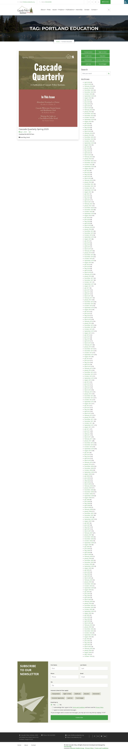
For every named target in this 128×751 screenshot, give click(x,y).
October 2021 (88, 188)
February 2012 (88, 415)
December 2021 (89, 184)
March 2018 (87, 272)
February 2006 (88, 556)
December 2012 (89, 396)
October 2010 (88, 446)
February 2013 (88, 392)
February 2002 (88, 648)
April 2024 (87, 129)
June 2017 (87, 290)
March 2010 (87, 460)
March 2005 (87, 578)
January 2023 (88, 158)
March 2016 (87, 319)
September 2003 (89, 611)
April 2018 (87, 270)
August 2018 (88, 262)
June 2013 (87, 384)
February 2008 (88, 509)
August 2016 (88, 309)
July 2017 (87, 288)
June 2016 (87, 313)
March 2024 (87, 131)
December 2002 (89, 629)
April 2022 (87, 176)
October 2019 (88, 235)
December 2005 (89, 560)
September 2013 (89, 378)
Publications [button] (70, 9)
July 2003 (87, 615)
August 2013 (88, 380)
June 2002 (87, 640)
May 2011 (87, 433)
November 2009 (89, 468)
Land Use (88, 64)
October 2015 (88, 329)
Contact (33, 745)
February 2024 (88, 133)
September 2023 (89, 143)
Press (48, 9)
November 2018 (89, 256)
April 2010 (87, 458)
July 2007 (87, 523)
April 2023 (87, 153)
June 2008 (87, 501)
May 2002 (87, 642)
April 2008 (87, 505)
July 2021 (87, 194)
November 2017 (89, 280)
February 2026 (88, 86)
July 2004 (87, 591)
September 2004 (89, 588)
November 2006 (89, 539)
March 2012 (87, 413)
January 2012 (88, 417)
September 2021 (89, 190)
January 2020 (88, 229)
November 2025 (89, 92)
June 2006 (87, 548)
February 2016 (88, 321)
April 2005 (87, 576)
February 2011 (88, 439)
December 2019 (89, 231)
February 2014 (88, 368)
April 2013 (87, 388)
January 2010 (88, 464)
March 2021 (87, 202)
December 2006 (89, 537)
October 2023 (88, 141)
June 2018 (87, 266)
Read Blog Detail (24, 137)
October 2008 (88, 493)
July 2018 (87, 264)
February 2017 (88, 298)
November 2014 (89, 350)
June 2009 (87, 478)
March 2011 (87, 437)
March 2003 (87, 623)
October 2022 (88, 164)
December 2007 (89, 513)
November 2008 (89, 492)
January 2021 (88, 205)
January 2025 (88, 111)
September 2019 (89, 237)
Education (102, 56)
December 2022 (89, 160)
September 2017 (89, 284)
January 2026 (88, 88)
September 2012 (89, 401)
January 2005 (88, 582)
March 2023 (87, 155)
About (26, 745)
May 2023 (87, 151)
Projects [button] (61, 9)
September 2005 (89, 566)
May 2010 (87, 456)
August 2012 (88, 403)
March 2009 (87, 484)
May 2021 (87, 198)
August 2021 (88, 192)
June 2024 (87, 125)
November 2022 (89, 162)
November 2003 (89, 607)
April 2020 (87, 223)
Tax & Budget (102, 64)
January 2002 (88, 650)
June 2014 (87, 360)
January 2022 (88, 182)
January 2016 (88, 323)
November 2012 (89, 397)
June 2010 (87, 454)
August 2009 (88, 474)
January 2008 (88, 511)
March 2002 (87, 646)
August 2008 (88, 497)
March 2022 (87, 178)
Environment (88, 60)
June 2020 (87, 219)
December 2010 (89, 443)
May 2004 (87, 595)
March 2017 (87, 296)
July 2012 (87, 405)
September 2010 (89, 448)
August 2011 (88, 427)
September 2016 (89, 307)
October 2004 (88, 586)
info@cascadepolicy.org (29, 2)
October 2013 (88, 376)
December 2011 (89, 419)
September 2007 (89, 519)
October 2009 (88, 470)
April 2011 (87, 435)
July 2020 (87, 217)
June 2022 (87, 172)
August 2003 (88, 613)
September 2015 (89, 331)
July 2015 (87, 335)
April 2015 (87, 341)
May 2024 (87, 127)
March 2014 (87, 366)
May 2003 (87, 619)
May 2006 (87, 550)
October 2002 (88, 633)
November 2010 (89, 445)
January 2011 (88, 441)
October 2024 (88, 117)
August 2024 (88, 121)
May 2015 (87, 339)
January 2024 (88, 135)
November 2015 (89, 327)
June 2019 (87, 243)
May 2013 (87, 386)
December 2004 (89, 584)
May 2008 (87, 503)
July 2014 (87, 358)
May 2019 (87, 245)
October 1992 (88, 656)
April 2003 (87, 621)
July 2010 (87, 452)
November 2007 (89, 515)
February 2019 (88, 251)
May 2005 (87, 574)
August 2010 (88, 450)
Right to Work (102, 52)
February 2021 (88, 204)
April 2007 (87, 529)
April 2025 (87, 106)
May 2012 (87, 409)
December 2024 (89, 113)
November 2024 (89, 115)
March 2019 (87, 249)
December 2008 (89, 490)
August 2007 (88, 521)
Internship (79, 9)
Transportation (88, 52)
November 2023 (89, 139)
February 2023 (88, 156)
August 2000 (88, 652)
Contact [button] (93, 9)
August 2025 (88, 98)
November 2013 (89, 374)
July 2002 (87, 638)
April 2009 (87, 482)
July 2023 (87, 147)
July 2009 (87, 476)
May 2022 (87, 174)
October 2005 (88, 564)
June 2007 (87, 525)
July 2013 (87, 382)
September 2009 (89, 472)
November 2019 (89, 233)
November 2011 (89, 421)
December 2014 (89, 348)
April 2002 (87, 644)
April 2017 (87, 294)
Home (58, 41)
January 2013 (88, 394)
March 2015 (87, 343)
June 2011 (87, 431)
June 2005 (87, 572)
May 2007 (87, 527)
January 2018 (88, 276)
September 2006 (89, 542)
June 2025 (87, 102)
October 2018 (88, 258)
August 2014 (88, 356)
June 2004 (87, 593)
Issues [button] (54, 9)
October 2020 (88, 211)
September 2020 (89, 213)
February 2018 (88, 274)
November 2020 (89, 209)
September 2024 (89, 119)
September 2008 (89, 495)
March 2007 (87, 531)
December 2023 (89, 137)
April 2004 (87, 597)
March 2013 (87, 390)
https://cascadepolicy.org (74, 737)
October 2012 (88, 399)
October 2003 (88, 609)
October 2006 (88, 541)
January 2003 (88, 627)
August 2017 (88, 286)
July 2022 (87, 170)
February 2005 (88, 580)
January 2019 (88, 252)
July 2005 (87, 570)
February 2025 (88, 109)
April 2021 (87, 200)
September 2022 (89, 166)
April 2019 (87, 247)
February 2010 (88, 462)
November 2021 (89, 186)
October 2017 (88, 282)
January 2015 (88, 347)
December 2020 (89, 207)
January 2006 (88, 558)
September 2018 (89, 260)
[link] (85, 2)
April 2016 (87, 317)
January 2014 (88, 370)
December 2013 (89, 372)
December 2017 (89, 278)
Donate (105, 2)
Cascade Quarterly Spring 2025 (34, 129)
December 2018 (89, 254)
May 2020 (87, 221)
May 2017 (87, 292)
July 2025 (87, 100)
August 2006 (88, 544)
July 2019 (87, 241)
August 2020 (88, 215)
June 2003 (87, 617)
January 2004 (88, 603)
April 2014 (87, 364)
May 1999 (87, 654)
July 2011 (87, 429)
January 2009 (88, 488)
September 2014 (89, 354)
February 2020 (88, 227)
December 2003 (89, 605)
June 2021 (87, 196)
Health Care (88, 56)
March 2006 (87, 554)
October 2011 (88, 423)
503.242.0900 (48, 2)
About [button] (43, 9)
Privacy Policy (99, 707)
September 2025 (89, 96)
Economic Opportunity (102, 60)
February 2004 (88, 601)
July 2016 (87, 311)
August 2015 (88, 333)
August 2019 (88, 239)
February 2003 (88, 625)
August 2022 (88, 168)
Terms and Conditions (78, 707)
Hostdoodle (67, 746)
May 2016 (87, 315)
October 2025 (88, 94)
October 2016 (88, 305)
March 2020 (87, 225)
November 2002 (89, 631)
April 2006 (87, 552)
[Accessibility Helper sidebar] (126, 2)
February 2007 (88, 533)
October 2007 (88, 517)
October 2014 (88, 352)
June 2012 (87, 407)
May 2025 (87, 104)
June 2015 (87, 337)
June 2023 (87, 149)
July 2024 (87, 123)
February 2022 (88, 180)
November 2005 (89, 562)
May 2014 (87, 362)
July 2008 (87, 499)
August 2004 (88, 589)
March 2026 (87, 84)
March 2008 (87, 507)
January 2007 (88, 535)
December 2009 (89, 466)
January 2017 (88, 300)
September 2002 (89, 635)
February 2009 (88, 486)
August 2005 (88, 568)
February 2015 (88, 345)
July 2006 (87, 546)
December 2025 (89, 90)
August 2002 (88, 637)
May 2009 (87, 480)
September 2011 (89, 425)
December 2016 (89, 301)
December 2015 (89, 325)
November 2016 (89, 303)
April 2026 (87, 82)
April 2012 (87, 411)
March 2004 (87, 599)
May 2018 (87, 268)
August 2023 (88, 145)
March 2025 (87, 107)
